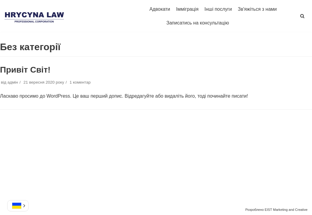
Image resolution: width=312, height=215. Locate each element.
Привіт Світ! (25, 69)
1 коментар (80, 82)
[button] (302, 16)
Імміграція (187, 9)
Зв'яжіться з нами (257, 9)
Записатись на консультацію (197, 22)
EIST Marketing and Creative (286, 209)
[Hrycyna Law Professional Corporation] (34, 16)
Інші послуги (218, 9)
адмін (12, 82)
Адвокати (159, 9)
